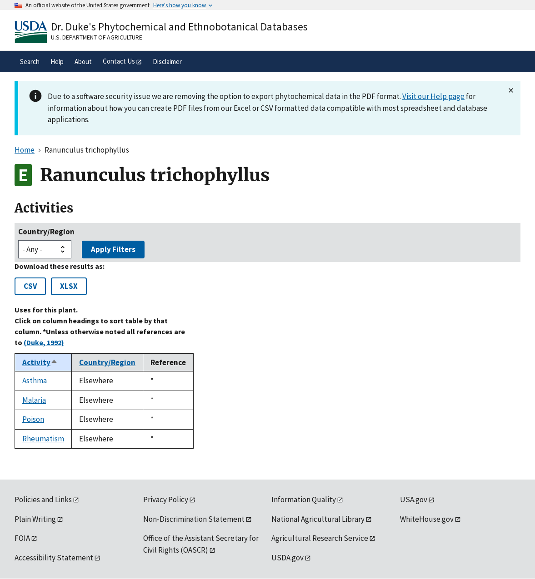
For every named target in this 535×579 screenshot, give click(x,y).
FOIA (22, 538)
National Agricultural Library (318, 519)
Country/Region (46, 232)
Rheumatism (43, 439)
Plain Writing (35, 519)
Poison (33, 419)
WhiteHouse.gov (427, 519)
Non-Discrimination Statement (194, 519)
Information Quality (303, 500)
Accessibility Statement (54, 558)
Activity (40, 362)
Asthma (34, 381)
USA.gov (413, 500)
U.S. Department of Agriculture (96, 37)
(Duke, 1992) (44, 342)
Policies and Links (43, 500)
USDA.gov (287, 558)
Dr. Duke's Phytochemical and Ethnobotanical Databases (179, 26)
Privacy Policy (165, 500)
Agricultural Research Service (319, 538)
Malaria (34, 400)
